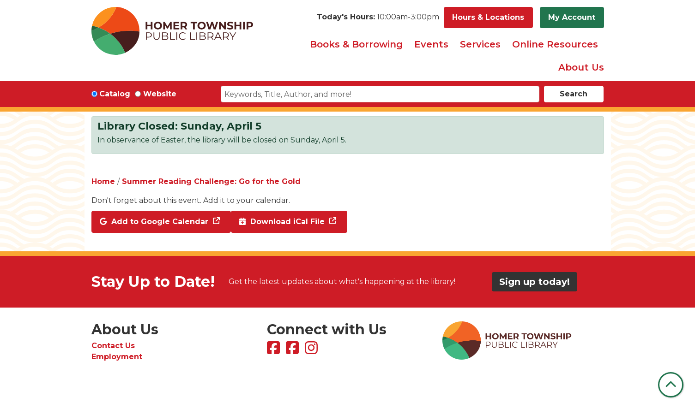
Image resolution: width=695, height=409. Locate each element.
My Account (571, 17)
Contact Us (113, 345)
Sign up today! (534, 281)
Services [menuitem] (480, 44)
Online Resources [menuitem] (555, 44)
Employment (116, 356)
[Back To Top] (670, 384)
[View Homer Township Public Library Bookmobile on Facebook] (293, 350)
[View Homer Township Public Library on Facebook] (274, 350)
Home (103, 181)
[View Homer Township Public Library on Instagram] (312, 350)
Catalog (114, 93)
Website (159, 93)
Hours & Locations (488, 17)
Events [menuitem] (431, 44)
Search (573, 93)
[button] (378, 17)
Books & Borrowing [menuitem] (356, 44)
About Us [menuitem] (581, 67)
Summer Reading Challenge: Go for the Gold (211, 181)
